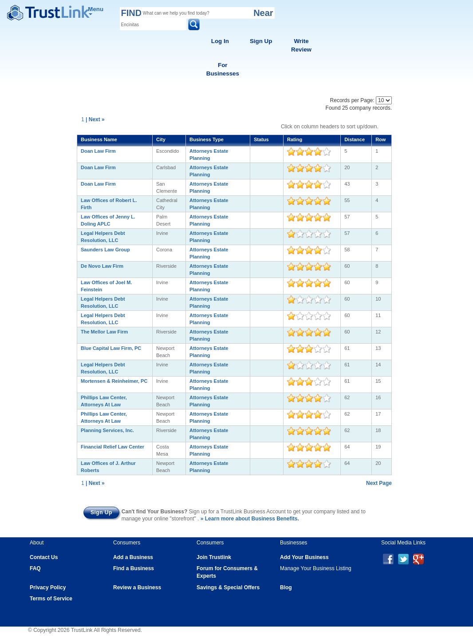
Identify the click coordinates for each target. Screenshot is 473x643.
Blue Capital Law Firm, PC (111, 348)
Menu (95, 10)
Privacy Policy (48, 587)
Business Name (99, 139)
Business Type (206, 139)
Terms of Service (51, 598)
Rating (294, 139)
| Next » (95, 119)
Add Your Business (304, 557)
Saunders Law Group (105, 249)
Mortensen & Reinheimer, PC (114, 381)
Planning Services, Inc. (107, 430)
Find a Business (133, 568)
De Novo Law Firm (102, 266)
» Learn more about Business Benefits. (250, 519)
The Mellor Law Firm (104, 331)
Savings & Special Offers (228, 587)
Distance (354, 139)
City (161, 139)
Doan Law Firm (98, 151)
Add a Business (133, 557)
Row (380, 139)
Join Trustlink (214, 557)
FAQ (35, 568)
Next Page (379, 483)
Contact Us (44, 557)
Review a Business (137, 587)
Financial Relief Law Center (112, 446)
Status (261, 139)
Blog (286, 587)
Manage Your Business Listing (315, 568)
